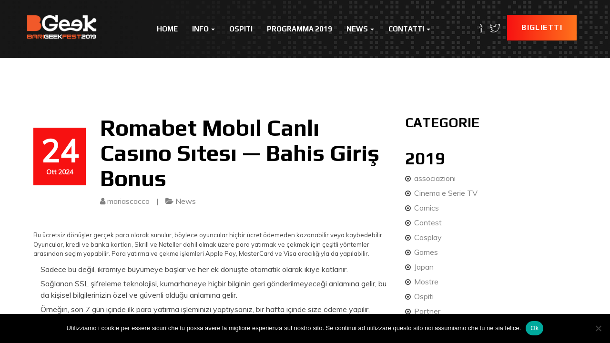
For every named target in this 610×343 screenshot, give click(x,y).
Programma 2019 (299, 29)
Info (203, 29)
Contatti (409, 29)
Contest (428, 222)
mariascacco (128, 201)
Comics (426, 207)
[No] (598, 328)
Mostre (426, 281)
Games (426, 252)
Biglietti (541, 27)
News (360, 29)
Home (167, 29)
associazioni (435, 178)
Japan (424, 267)
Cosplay (428, 237)
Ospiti (241, 29)
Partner (427, 311)
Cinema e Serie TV (446, 193)
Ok (534, 328)
